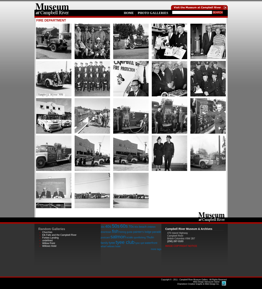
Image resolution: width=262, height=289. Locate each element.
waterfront (151, 242)
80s (136, 227)
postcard (105, 237)
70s (131, 226)
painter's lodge (142, 231)
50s (115, 226)
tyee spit (139, 243)
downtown (106, 232)
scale (129, 237)
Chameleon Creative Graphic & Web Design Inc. (198, 283)
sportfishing (140, 237)
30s (103, 227)
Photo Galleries (153, 13)
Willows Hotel (49, 246)
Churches (47, 232)
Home (129, 13)
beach (143, 226)
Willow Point (48, 243)
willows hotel (113, 246)
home (52, 5)
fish (115, 231)
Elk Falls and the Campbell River (59, 235)
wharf (103, 246)
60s (124, 226)
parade (156, 231)
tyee (112, 243)
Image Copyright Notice (181, 246)
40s (108, 226)
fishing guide (125, 232)
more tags (156, 249)
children (151, 227)
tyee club (125, 242)
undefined (47, 240)
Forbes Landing (50, 237)
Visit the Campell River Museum (199, 5)
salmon (118, 236)
